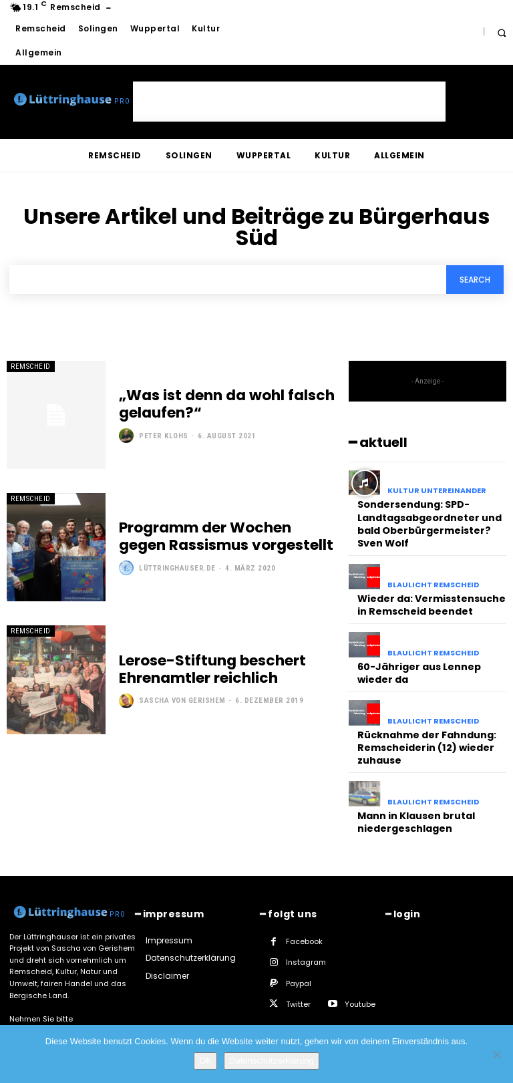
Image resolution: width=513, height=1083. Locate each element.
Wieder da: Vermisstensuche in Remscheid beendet (427, 597)
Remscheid (31, 366)
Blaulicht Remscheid (433, 579)
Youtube (360, 984)
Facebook (304, 922)
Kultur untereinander (436, 490)
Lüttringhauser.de (177, 567)
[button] (501, 32)
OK (205, 1061)
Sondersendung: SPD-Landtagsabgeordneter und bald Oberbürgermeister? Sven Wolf (426, 520)
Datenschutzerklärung (271, 1061)
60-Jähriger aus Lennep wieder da (415, 662)
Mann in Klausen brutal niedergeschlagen (412, 804)
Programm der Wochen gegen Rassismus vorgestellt (222, 536)
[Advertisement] (289, 102)
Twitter (298, 984)
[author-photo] (128, 434)
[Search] (475, 279)
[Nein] (496, 1054)
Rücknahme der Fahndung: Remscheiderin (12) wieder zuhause (422, 733)
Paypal (298, 963)
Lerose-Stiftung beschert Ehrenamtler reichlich (206, 669)
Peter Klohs (163, 434)
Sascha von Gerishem (182, 699)
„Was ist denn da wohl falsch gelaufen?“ (218, 404)
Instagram (306, 942)
